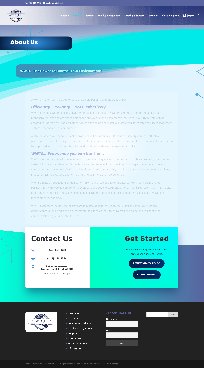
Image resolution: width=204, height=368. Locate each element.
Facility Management (109, 16)
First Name (111, 319)
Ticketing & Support (134, 16)
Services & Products (79, 323)
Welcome (64, 16)
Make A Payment (171, 16)
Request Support (146, 275)
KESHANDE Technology (107, 364)
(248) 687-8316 (34, 3)
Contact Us (153, 16)
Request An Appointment (146, 263)
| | (188, 15)
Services (90, 16)
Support (72, 333)
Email (108, 330)
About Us (77, 16)
